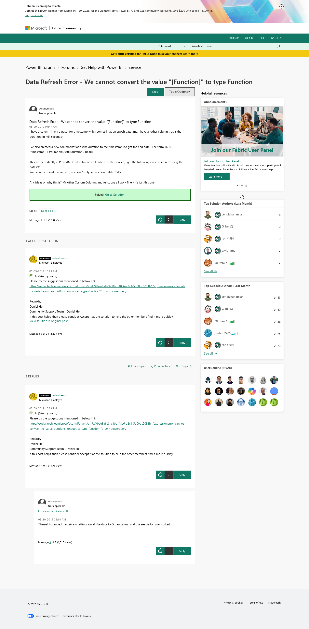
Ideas (124, 28)
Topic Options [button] (178, 92)
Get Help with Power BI (102, 67)
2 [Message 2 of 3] (41, 333)
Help (261, 37)
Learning (174, 28)
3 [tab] (242, 185)
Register (234, 37)
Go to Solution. (115, 195)
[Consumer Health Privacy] (76, 616)
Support (191, 28)
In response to (53, 510)
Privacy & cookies (233, 602)
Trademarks (275, 602)
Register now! (34, 15)
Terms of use (255, 602)
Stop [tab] (246, 186)
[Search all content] (236, 46)
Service (134, 67)
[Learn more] (217, 176)
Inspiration (108, 28)
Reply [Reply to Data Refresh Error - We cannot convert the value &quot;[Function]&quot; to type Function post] (182, 219)
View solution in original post (49, 321)
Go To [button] (274, 37)
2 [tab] (239, 185)
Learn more (190, 54)
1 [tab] (237, 185)
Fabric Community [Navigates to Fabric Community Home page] (67, 28)
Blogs (159, 28)
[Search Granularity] (172, 46)
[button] (155, 92)
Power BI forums (40, 67)
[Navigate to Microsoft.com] (36, 28)
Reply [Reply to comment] (182, 342)
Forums (90, 28)
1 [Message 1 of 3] (41, 220)
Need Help (47, 210)
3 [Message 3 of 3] (50, 542)
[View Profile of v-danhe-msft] (60, 258)
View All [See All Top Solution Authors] (210, 271)
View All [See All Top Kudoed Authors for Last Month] (210, 353)
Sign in (249, 37)
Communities (141, 28)
